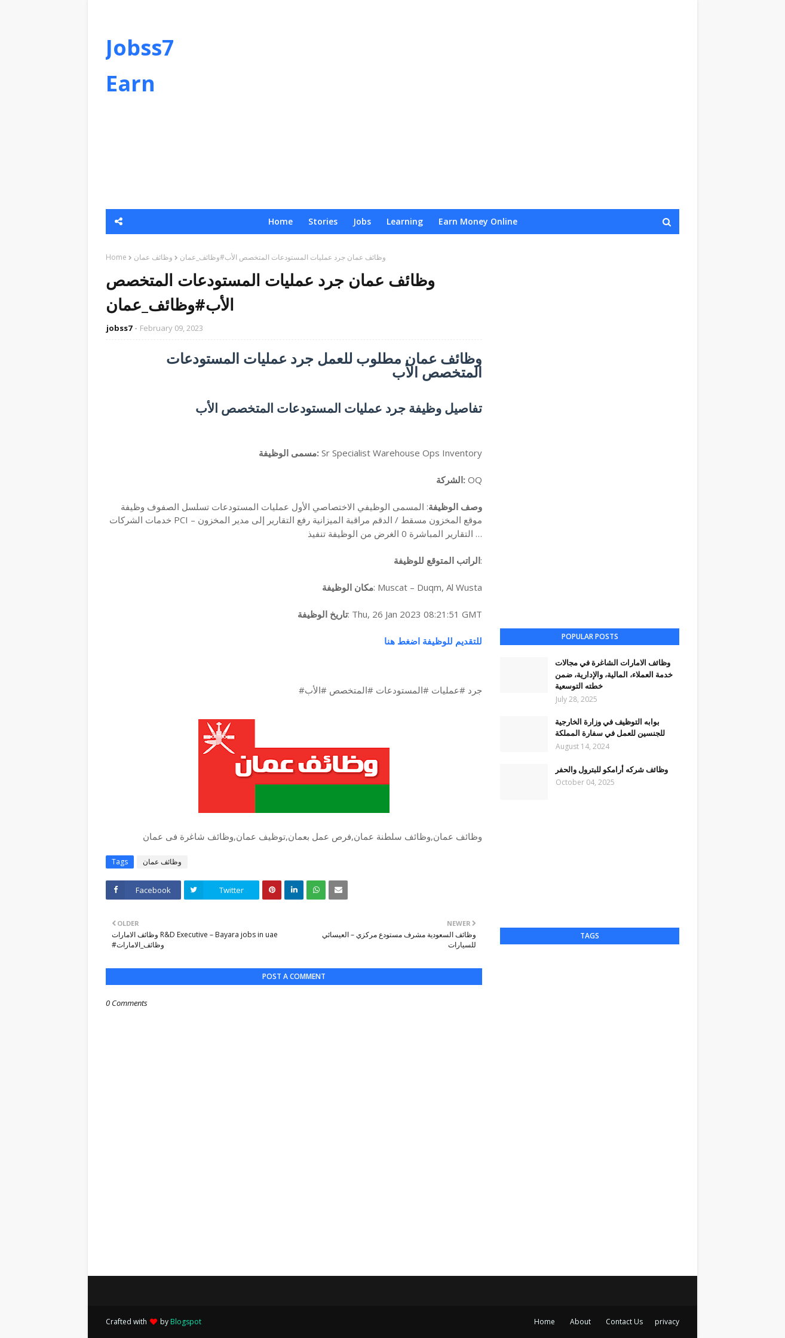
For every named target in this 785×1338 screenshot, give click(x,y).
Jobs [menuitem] (362, 221)
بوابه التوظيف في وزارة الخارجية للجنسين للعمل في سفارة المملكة (610, 727)
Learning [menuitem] (405, 221)
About (580, 1321)
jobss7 (119, 328)
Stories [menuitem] (323, 221)
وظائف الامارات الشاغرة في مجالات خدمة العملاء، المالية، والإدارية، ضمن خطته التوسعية (614, 674)
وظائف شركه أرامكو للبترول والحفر (611, 769)
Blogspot (185, 1321)
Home (116, 257)
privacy (667, 1321)
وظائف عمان (153, 257)
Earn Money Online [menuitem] (478, 221)
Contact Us (624, 1321)
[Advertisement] (461, 104)
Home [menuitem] (280, 221)
